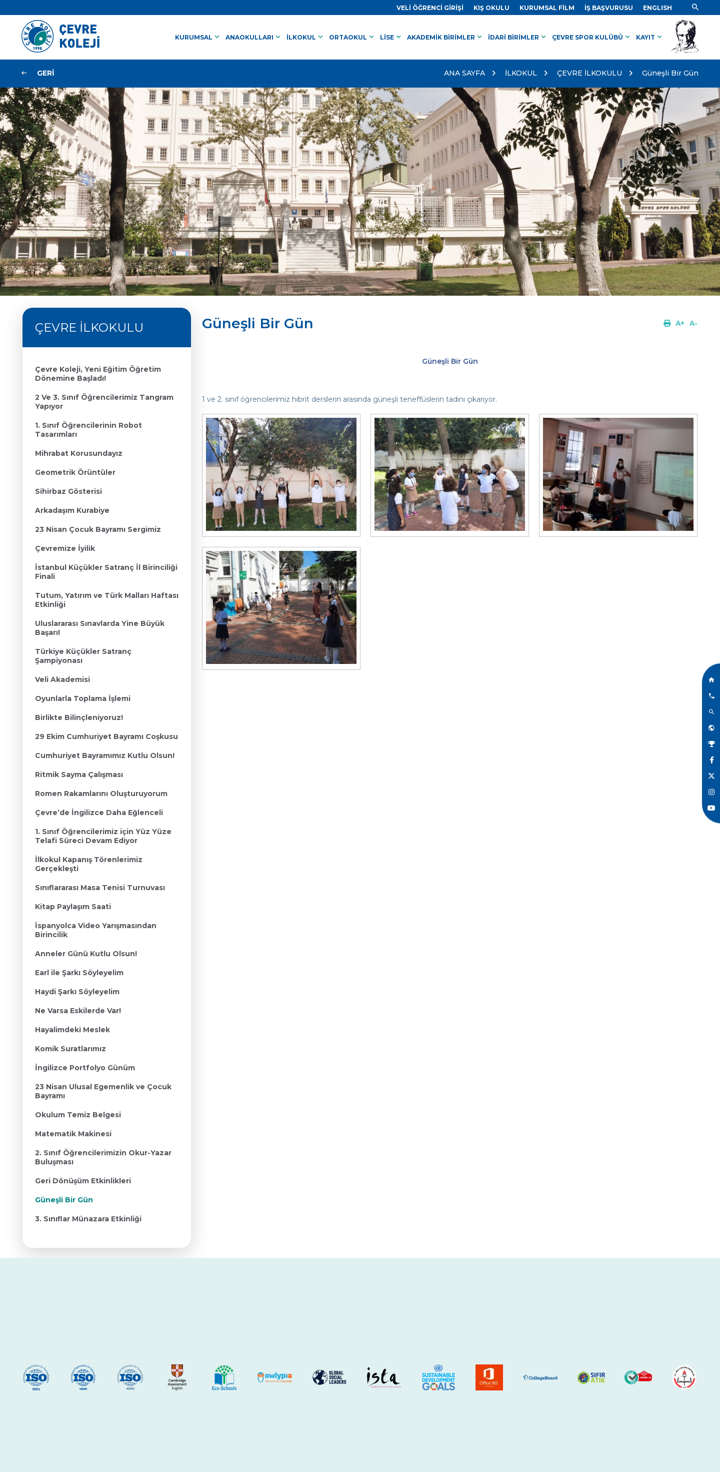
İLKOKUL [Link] (305, 37)
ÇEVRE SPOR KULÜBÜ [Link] (592, 37)
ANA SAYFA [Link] (464, 73)
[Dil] (657, 8)
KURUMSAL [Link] (198, 37)
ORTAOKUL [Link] (352, 37)
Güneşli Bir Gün (670, 73)
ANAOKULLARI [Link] (254, 37)
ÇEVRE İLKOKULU (589, 73)
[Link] (430, 8)
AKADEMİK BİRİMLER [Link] (445, 37)
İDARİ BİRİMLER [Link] (518, 37)
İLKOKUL (521, 73)
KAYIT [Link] (650, 37)
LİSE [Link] (391, 37)
